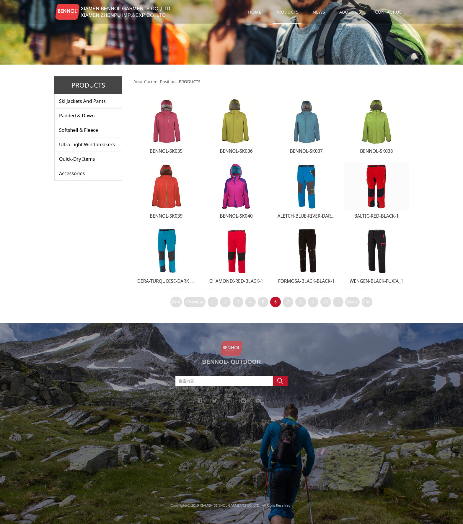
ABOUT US (350, 12)
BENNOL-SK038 (376, 151)
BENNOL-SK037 (306, 151)
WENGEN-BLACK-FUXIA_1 (376, 281)
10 (325, 302)
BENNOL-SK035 (166, 151)
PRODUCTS (287, 12)
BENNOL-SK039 (166, 216)
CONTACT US (388, 12)
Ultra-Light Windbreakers (87, 144)
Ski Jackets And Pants (82, 101)
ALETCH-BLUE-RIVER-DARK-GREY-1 (314, 216)
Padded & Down (77, 115)
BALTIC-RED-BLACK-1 (376, 216)
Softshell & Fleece (78, 130)
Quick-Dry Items (77, 159)
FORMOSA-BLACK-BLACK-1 (306, 281)
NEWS (319, 12)
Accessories (72, 173)
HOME (254, 12)
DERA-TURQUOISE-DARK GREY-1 (171, 281)
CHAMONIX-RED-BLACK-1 (236, 281)
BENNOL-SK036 (236, 151)
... (212, 302)
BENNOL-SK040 (236, 216)
